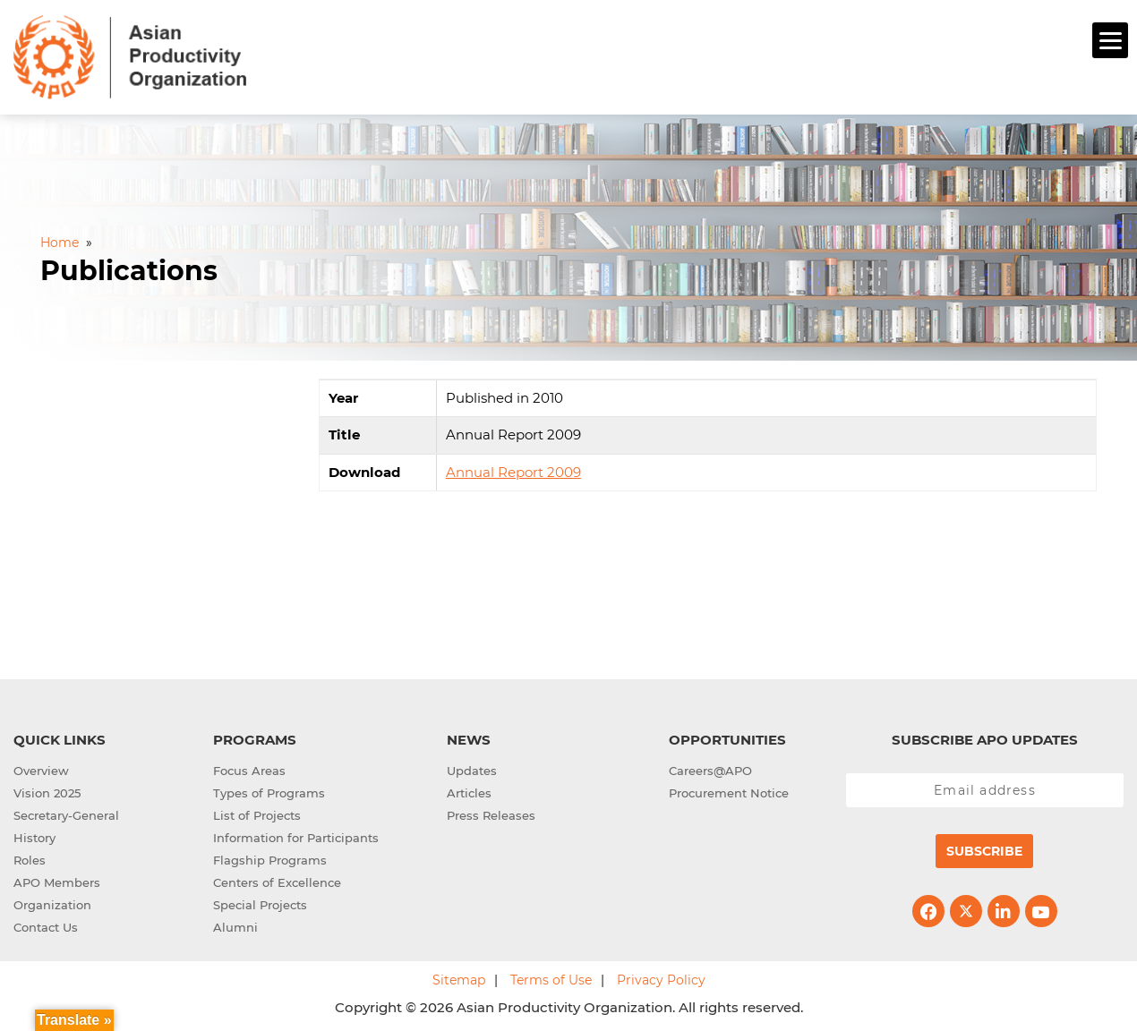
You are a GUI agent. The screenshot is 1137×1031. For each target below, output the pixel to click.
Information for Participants (296, 836)
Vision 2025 (47, 791)
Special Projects (260, 903)
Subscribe (984, 849)
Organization (52, 903)
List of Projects (257, 813)
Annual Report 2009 (513, 469)
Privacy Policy (661, 978)
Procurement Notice (729, 791)
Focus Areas (249, 769)
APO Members (56, 880)
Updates (472, 769)
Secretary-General (66, 813)
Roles (29, 858)
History (34, 836)
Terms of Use (551, 978)
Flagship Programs (270, 858)
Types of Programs (269, 791)
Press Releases (491, 813)
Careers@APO (710, 769)
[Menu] (1110, 40)
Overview (41, 769)
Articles (469, 791)
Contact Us (45, 925)
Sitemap (458, 978)
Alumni (235, 925)
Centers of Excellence (277, 880)
